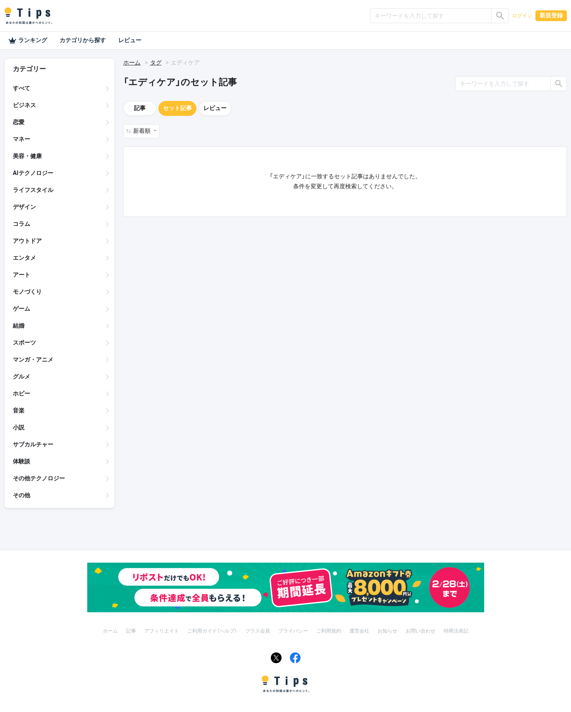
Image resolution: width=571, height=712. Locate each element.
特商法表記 (456, 631)
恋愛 (18, 122)
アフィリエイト (161, 631)
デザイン (24, 207)
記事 (140, 108)
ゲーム (21, 308)
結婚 (18, 325)
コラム (21, 224)
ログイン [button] (522, 16)
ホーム (132, 62)
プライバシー (293, 631)
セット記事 (177, 108)
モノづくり (27, 291)
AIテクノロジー (33, 173)
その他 (21, 495)
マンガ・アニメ (33, 359)
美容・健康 (27, 156)
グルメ (21, 376)
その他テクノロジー (39, 478)
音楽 (18, 410)
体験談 (21, 461)
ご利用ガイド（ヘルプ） (212, 631)
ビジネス (24, 105)
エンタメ (24, 257)
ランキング (27, 41)
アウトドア (27, 240)
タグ (156, 62)
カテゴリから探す (83, 40)
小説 (18, 427)
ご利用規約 (328, 631)
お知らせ (387, 631)
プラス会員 (257, 631)
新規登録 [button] (551, 15)
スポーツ (24, 342)
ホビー (21, 393)
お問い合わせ (420, 631)
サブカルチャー (33, 444)
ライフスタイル (33, 190)
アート (21, 274)
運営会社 (359, 631)
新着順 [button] (142, 130)
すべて (21, 88)
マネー (21, 139)
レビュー (129, 40)
